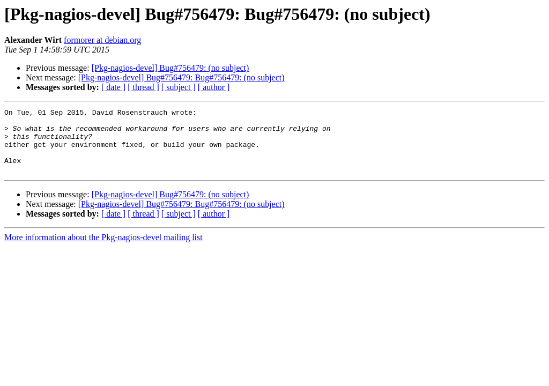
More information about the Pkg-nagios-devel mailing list (103, 250)
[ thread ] (143, 87)
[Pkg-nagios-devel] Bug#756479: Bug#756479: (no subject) (181, 77)
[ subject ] (178, 87)
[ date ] (113, 87)
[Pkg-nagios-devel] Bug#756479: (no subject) (170, 67)
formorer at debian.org (102, 39)
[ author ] (214, 87)
